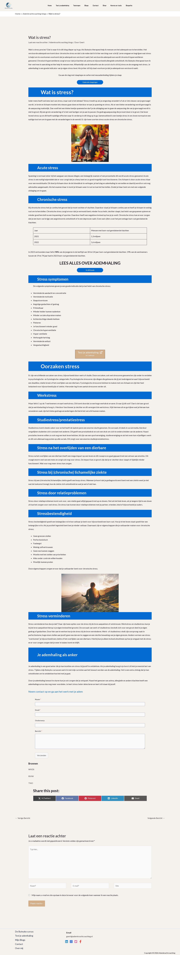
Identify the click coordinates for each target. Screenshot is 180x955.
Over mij (19, 948)
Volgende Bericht (156, 818)
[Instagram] (71, 941)
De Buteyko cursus (24, 931)
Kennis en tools (115, 5)
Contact (95, 5)
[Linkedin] (66, 941)
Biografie (127, 5)
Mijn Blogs (20, 940)
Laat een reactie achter (38, 42)
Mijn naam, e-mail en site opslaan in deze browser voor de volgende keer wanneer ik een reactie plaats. (75, 895)
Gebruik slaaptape (90, 82)
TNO (30, 783)
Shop (104, 5)
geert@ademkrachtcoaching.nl (79, 936)
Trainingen (77, 5)
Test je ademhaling (63, 5)
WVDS (31, 769)
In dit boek (90, 270)
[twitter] (75, 941)
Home (51, 5)
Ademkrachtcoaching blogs (61, 42)
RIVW (31, 776)
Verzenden (41, 755)
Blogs (87, 5)
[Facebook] (80, 941)
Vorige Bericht (22, 818)
